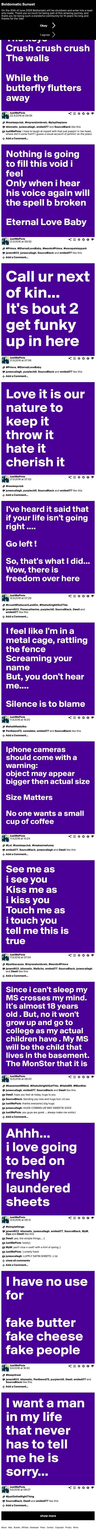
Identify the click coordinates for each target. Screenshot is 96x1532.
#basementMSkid (17, 1086)
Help (10, 1528)
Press (42, 1528)
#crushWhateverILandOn (22, 605)
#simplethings (15, 1227)
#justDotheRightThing (20, 1496)
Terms (75, 1528)
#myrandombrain (36, 122)
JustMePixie (17, 113)
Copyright (59, 1528)
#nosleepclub (15, 122)
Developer (34, 1528)
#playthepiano (57, 122)
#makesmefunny (43, 845)
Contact (50, 1528)
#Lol (9, 845)
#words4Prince (52, 248)
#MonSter (79, 1086)
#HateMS (66, 1086)
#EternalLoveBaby (29, 248)
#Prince (11, 248)
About (4, 1528)
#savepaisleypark (75, 248)
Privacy (68, 1528)
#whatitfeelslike (16, 726)
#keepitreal (13, 1375)
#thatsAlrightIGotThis (53, 605)
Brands (17, 1528)
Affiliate (25, 1528)
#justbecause (15, 964)
